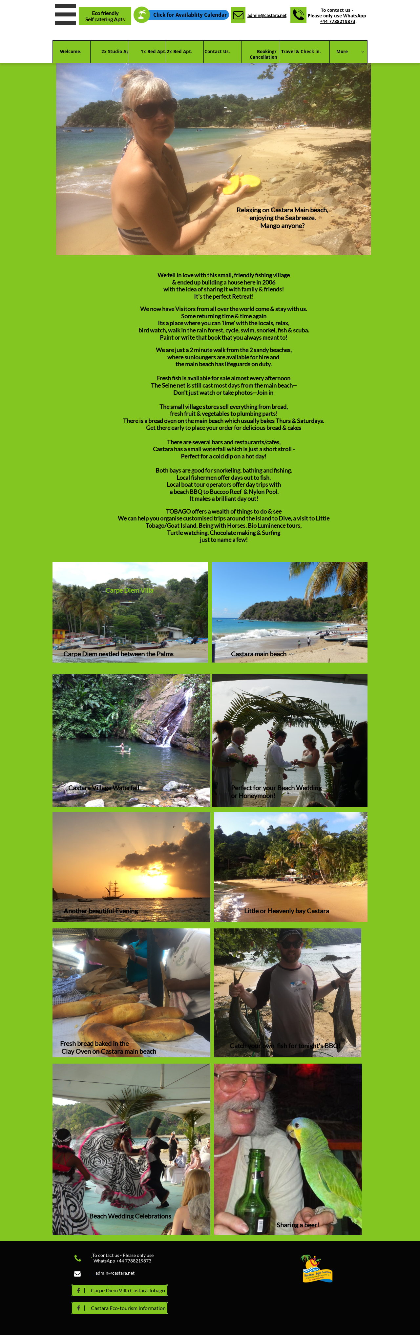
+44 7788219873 (337, 21)
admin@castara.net (266, 15)
